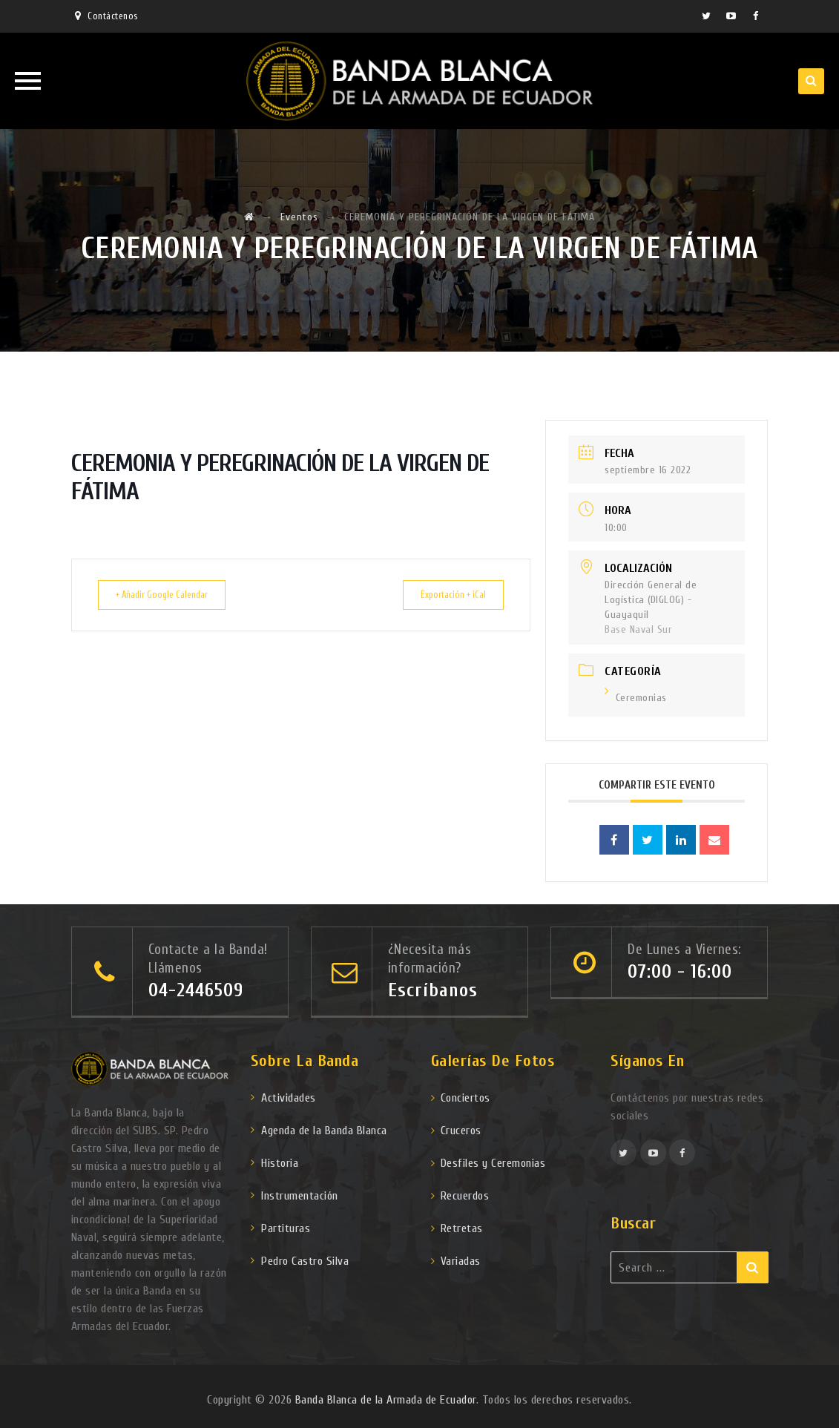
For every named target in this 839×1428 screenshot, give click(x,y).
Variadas (461, 1261)
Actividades (288, 1098)
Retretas (462, 1228)
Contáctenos (113, 16)
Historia (279, 1163)
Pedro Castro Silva (305, 1261)
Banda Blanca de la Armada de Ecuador (385, 1399)
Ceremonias (636, 697)
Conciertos (465, 1098)
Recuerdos (465, 1195)
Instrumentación (299, 1195)
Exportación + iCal (445, 594)
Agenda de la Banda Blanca (324, 1130)
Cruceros (461, 1130)
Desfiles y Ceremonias (493, 1163)
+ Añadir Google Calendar (170, 594)
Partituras (285, 1228)
